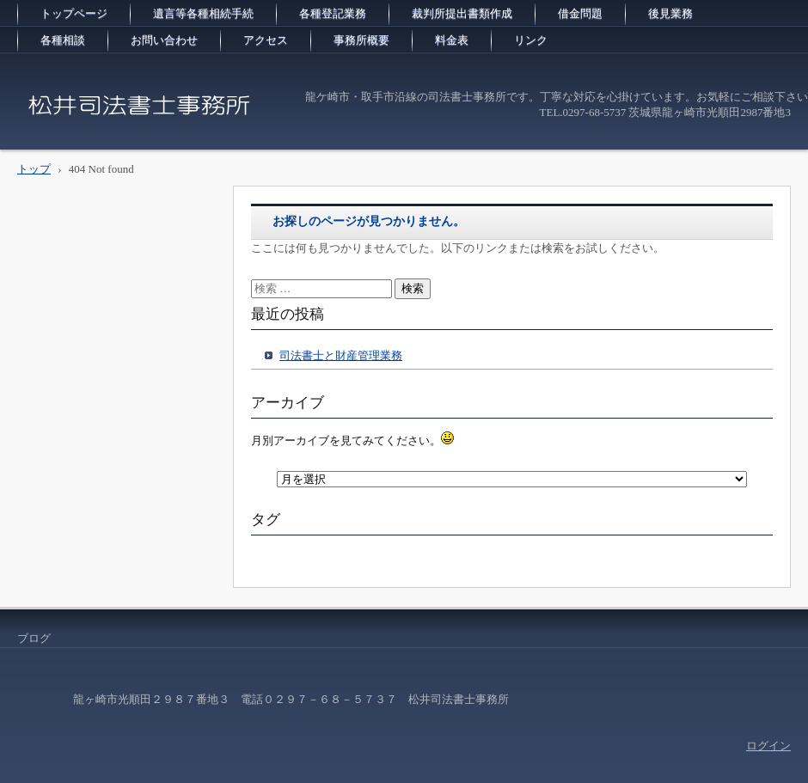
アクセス (265, 40)
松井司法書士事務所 (90, 132)
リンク (531, 40)
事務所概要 (361, 40)
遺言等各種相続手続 (203, 13)
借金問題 (580, 13)
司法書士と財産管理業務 (340, 355)
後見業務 (670, 13)
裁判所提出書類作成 (462, 13)
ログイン (768, 745)
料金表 (451, 40)
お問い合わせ (164, 40)
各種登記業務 (332, 13)
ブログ (34, 638)
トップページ (73, 13)
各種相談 (62, 40)
